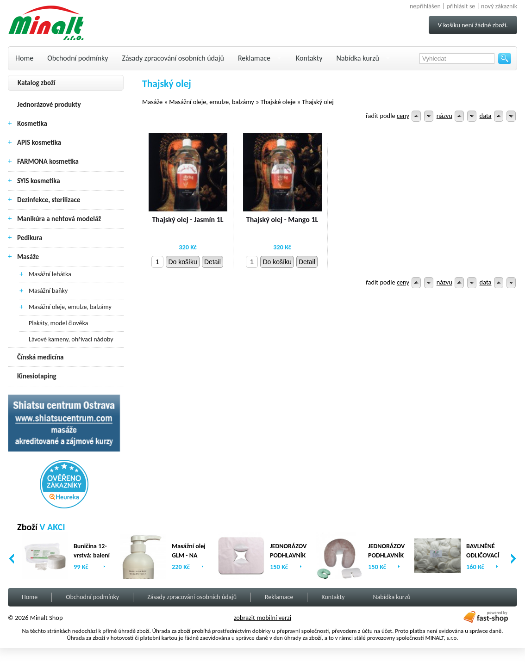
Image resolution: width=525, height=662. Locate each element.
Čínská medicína (40, 357)
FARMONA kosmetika (48, 161)
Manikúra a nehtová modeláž (59, 219)
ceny (403, 115)
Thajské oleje (278, 102)
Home (24, 58)
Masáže (28, 257)
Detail (212, 262)
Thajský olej (317, 102)
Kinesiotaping (36, 376)
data (486, 115)
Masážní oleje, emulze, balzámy (70, 307)
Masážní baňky (48, 291)
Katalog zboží (37, 83)
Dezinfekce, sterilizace (48, 200)
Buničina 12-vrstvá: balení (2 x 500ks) (92, 555)
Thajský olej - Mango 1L (282, 219)
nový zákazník (499, 6)
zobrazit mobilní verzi (262, 617)
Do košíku (182, 262)
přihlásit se (461, 6)
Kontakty (309, 58)
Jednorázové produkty (49, 104)
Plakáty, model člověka (58, 323)
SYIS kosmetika (38, 181)
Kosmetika (32, 123)
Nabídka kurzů (357, 58)
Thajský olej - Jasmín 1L (187, 219)
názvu (444, 115)
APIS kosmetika (39, 142)
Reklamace (254, 58)
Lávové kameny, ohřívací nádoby (71, 339)
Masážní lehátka (50, 274)
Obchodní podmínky (77, 58)
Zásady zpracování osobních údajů (173, 58)
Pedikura (30, 238)
